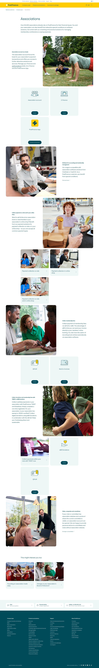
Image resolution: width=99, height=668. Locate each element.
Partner (51, 641)
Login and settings (54, 628)
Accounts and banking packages (57, 626)
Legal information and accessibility (15, 665)
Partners (9, 635)
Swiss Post (74, 632)
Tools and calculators (54, 639)
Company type (19, 9)
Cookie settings (75, 637)
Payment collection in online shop (36, 641)
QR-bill (30, 637)
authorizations (16, 66)
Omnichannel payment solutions (36, 644)
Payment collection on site (34, 643)
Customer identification (34, 650)
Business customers (10, 9)
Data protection (75, 635)
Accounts (31, 621)
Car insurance (32, 648)
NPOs (8, 630)
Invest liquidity (32, 632)
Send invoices (32, 633)
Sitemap (73, 633)
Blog (51, 1)
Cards (30, 623)
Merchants (9, 626)
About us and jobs (41, 1)
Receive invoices (32, 635)
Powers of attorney (54, 633)
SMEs (8, 623)
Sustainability (74, 624)
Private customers (25, 1)
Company (74, 621)
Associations (10, 632)
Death (51, 637)
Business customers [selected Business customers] (33, 1)
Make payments (32, 624)
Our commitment (75, 626)
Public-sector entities (11, 628)
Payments (52, 635)
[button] (91, 5)
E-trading (52, 623)
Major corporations (11, 624)
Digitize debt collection (33, 639)
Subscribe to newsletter (77, 630)
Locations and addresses (55, 643)
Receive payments (33, 626)
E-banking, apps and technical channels (37, 628)
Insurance (52, 632)
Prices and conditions (33, 653)
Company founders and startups (14, 621)
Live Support (52, 644)
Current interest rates (33, 652)
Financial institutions (11, 633)
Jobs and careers (75, 623)
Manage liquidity (32, 630)
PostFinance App (53, 630)
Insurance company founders (35, 646)
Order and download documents (57, 621)
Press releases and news (77, 628)
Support (47, 1)
